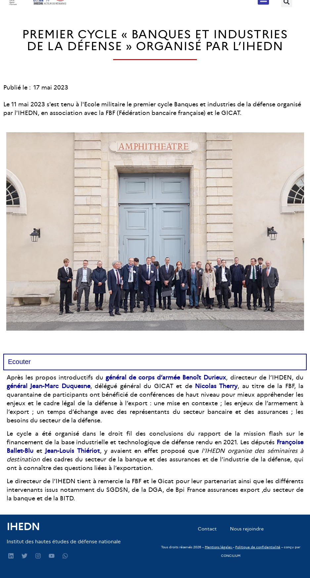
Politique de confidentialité (257, 547)
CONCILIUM (231, 556)
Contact (207, 529)
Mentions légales (218, 547)
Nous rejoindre (247, 529)
